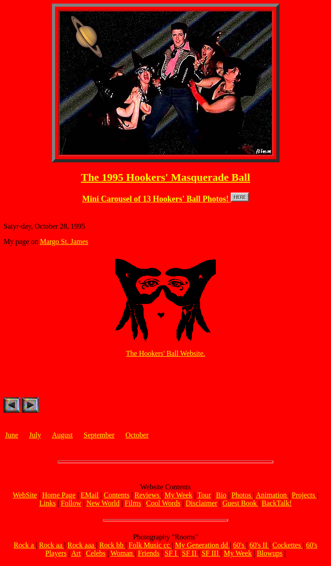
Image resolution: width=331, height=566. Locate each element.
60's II (259, 546)
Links (47, 504)
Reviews (148, 496)
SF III (210, 554)
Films (133, 504)
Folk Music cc (150, 546)
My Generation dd (202, 546)
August (62, 436)
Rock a (25, 546)
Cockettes (287, 546)
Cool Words (163, 504)
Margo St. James (64, 243)
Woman (123, 554)
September (99, 436)
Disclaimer (201, 504)
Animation (272, 496)
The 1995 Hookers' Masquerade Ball (165, 177)
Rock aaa (82, 546)
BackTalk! (277, 504)
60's (239, 546)
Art (76, 554)
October (137, 436)
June (11, 436)
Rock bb (112, 546)
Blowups (270, 554)
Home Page (58, 496)
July (35, 436)
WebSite (25, 496)
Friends (148, 554)
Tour (204, 496)
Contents (117, 496)
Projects (304, 496)
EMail (90, 496)
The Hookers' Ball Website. (165, 355)
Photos (242, 496)
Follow (71, 504)
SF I (171, 554)
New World (103, 504)
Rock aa (51, 546)
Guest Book (240, 504)
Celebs (96, 554)
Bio (221, 496)
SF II (190, 554)
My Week (178, 496)
